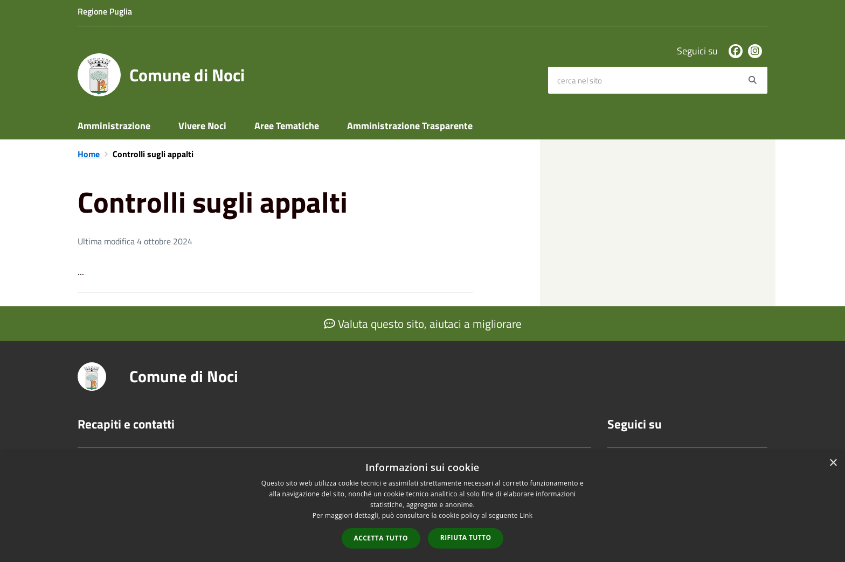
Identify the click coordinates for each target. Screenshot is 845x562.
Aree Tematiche (286, 125)
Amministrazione (114, 125)
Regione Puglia (105, 11)
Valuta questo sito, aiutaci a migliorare (423, 323)
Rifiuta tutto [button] (465, 537)
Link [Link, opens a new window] (526, 515)
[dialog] (422, 507)
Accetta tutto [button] (381, 538)
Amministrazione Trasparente (410, 125)
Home (90, 153)
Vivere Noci (202, 125)
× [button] (833, 463)
